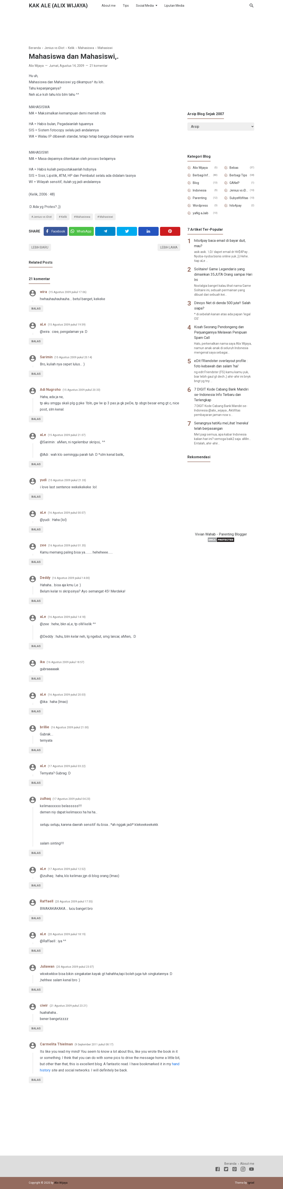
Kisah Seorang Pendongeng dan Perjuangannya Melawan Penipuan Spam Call (220, 332)
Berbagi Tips (238, 175)
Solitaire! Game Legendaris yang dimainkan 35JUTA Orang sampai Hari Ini (223, 274)
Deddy (45, 578)
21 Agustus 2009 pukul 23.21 (68, 1005)
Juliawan (47, 966)
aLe (43, 324)
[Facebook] (56, 231)
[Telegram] (105, 231)
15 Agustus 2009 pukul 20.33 (81, 389)
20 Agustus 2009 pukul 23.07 (75, 966)
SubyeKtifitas (239, 198)
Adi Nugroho (50, 389)
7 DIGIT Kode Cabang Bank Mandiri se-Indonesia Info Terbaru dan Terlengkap (221, 394)
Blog (196, 183)
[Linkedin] (148, 231)
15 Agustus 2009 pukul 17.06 (68, 292)
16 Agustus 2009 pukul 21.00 (70, 727)
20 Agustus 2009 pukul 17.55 (74, 901)
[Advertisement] (141, 26)
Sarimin (46, 357)
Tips (126, 5)
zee (43, 545)
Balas (36, 308)
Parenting (200, 198)
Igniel (251, 1182)
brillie (44, 727)
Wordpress (200, 205)
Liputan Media (174, 5)
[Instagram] (243, 1169)
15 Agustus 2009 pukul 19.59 (67, 324)
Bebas (234, 167)
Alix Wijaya (200, 167)
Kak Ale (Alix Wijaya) (58, 5)
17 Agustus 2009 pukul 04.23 (71, 798)
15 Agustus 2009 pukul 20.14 (73, 357)
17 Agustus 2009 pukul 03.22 (67, 766)
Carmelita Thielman (56, 1044)
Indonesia (199, 190)
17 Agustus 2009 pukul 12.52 (67, 869)
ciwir (44, 1005)
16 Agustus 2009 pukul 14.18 (67, 617)
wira (43, 292)
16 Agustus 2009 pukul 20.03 (67, 694)
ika (42, 662)
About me (109, 5)
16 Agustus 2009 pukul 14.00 (71, 578)
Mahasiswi (106, 216)
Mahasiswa (83, 216)
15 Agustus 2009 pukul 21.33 (67, 480)
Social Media (145, 5)
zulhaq (45, 798)
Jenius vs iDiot (42, 216)
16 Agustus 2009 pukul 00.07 (67, 512)
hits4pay (236, 205)
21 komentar (99, 65)
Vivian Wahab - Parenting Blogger (221, 534)
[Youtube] (251, 1169)
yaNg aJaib (200, 213)
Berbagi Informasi (202, 175)
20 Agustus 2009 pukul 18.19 (67, 934)
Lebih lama (169, 247)
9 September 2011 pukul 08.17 (94, 1044)
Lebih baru (39, 247)
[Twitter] (81, 231)
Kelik (64, 216)
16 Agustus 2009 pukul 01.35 (67, 545)
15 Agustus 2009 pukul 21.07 (67, 435)
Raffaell (46, 901)
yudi (43, 480)
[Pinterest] (170, 231)
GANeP (235, 183)
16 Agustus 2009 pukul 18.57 (65, 662)
